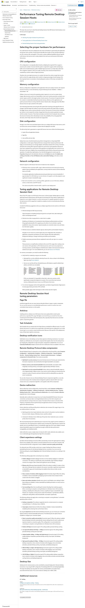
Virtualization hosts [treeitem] (9, 34)
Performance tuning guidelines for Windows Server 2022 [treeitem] (9, 15)
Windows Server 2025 (30, 22)
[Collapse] (16, 9)
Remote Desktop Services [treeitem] (10, 30)
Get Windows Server (72, 5)
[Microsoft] (2, 2)
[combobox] (9, 12)
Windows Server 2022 (41, 22)
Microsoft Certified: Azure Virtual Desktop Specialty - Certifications (34, 589)
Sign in (82, 1)
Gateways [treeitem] (7, 36)
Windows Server (27, 9)
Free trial (81, 5)
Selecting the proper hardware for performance (33, 37)
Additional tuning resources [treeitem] (8, 42)
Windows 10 (32, 23)
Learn (21, 9)
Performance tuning (35, 9)
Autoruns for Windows (54, 249)
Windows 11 (26, 23)
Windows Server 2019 (51, 22)
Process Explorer (35, 260)
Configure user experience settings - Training (29, 583)
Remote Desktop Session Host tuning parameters (33, 43)
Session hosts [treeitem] (7, 32)
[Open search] (78, 2)
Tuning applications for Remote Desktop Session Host (34, 40)
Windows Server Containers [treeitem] (9, 27)
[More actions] (64, 10)
